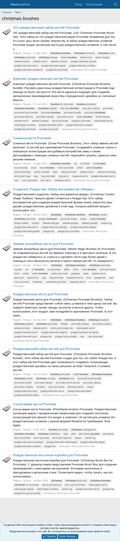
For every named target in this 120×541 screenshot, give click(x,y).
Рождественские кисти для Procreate (40, 294)
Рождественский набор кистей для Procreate (46, 349)
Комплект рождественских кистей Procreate (45, 79)
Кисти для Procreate (95, 69)
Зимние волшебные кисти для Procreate (43, 244)
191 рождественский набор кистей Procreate (46, 27)
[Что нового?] (108, 4)
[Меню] (5, 4)
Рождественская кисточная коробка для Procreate (50, 455)
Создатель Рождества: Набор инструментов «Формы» (53, 189)
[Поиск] (115, 4)
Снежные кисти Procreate (32, 138)
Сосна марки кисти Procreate (34, 404)
